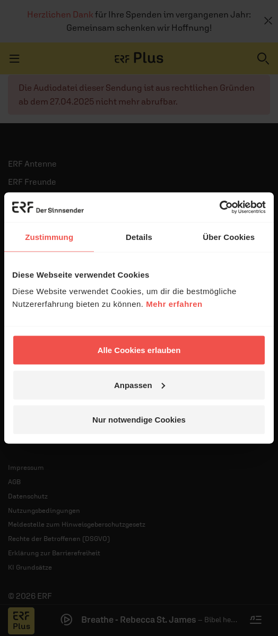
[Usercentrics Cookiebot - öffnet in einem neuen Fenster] (219, 207)
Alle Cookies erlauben (139, 350)
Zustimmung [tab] (49, 236)
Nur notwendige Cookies (139, 419)
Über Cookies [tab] (229, 236)
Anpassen (139, 384)
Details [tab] (139, 236)
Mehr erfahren (174, 303)
